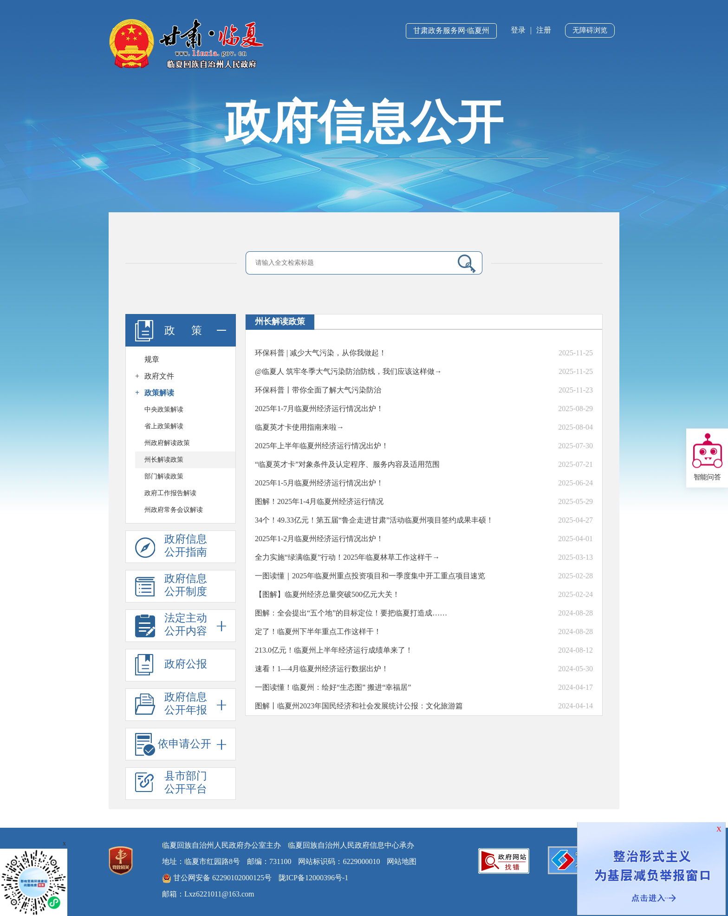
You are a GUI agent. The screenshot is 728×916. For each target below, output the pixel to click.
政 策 (180, 330)
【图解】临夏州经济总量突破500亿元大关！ (327, 594)
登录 (518, 30)
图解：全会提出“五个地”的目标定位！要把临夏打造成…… (351, 613)
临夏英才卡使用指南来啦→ (299, 427)
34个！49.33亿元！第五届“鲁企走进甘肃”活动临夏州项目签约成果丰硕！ (374, 520)
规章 (151, 359)
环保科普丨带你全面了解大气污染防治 (318, 390)
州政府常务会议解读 (173, 509)
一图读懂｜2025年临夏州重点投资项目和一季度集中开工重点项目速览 (370, 576)
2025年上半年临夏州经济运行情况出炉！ (322, 446)
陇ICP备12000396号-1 (313, 878)
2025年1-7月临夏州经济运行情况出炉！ (319, 408)
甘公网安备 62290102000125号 (217, 878)
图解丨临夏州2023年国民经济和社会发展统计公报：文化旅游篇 (359, 706)
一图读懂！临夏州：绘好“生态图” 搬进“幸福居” (333, 687)
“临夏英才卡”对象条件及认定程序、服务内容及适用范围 (347, 464)
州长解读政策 (163, 459)
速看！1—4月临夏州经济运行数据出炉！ (322, 669)
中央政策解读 (163, 409)
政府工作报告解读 (170, 493)
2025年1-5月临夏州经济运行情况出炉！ (319, 483)
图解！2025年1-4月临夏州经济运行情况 (319, 501)
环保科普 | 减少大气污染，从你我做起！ (320, 353)
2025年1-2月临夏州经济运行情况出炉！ (319, 539)
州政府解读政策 (167, 442)
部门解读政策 (163, 476)
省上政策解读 (163, 426)
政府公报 (171, 664)
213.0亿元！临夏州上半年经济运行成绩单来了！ (334, 650)
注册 (543, 30)
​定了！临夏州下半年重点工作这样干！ (318, 631)
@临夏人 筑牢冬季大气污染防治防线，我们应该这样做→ (348, 371)
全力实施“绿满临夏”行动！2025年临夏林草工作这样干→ (347, 557)
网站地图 (401, 861)
